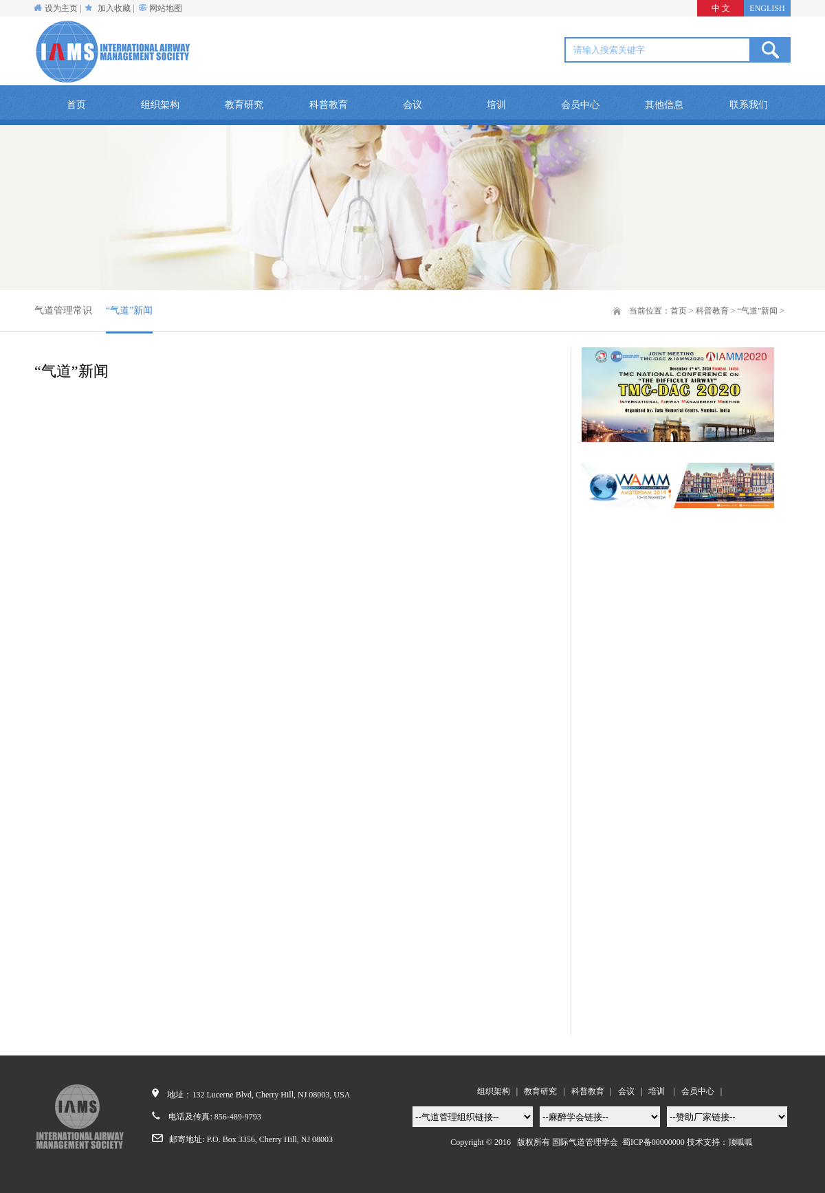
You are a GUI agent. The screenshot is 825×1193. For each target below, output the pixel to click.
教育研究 (244, 105)
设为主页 (56, 8)
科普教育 (328, 105)
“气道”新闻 (129, 310)
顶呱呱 (740, 1142)
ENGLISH (766, 8)
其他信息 (664, 105)
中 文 (721, 8)
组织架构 (160, 105)
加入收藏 (114, 8)
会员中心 (580, 105)
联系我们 (748, 105)
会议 (412, 105)
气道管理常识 (63, 310)
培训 (496, 105)
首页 (76, 105)
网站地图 (165, 8)
